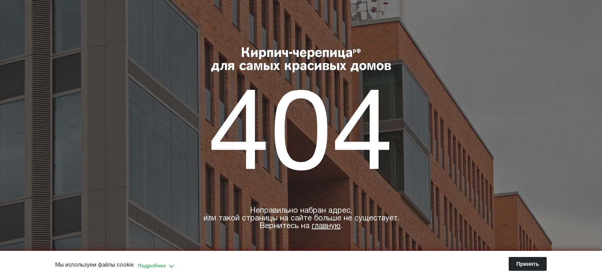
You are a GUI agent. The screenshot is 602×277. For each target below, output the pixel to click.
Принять (527, 264)
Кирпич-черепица (301, 60)
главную (326, 226)
